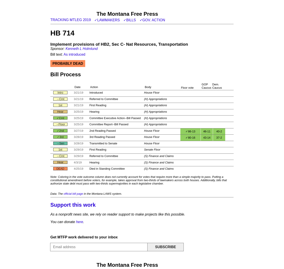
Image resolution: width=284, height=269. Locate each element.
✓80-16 (190, 137)
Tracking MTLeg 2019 (70, 20)
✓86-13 (190, 131)
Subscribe (165, 247)
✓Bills (129, 20)
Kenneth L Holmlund (81, 49)
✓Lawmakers (107, 20)
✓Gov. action (152, 20)
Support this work (73, 205)
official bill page (73, 193)
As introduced (74, 54)
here (79, 222)
